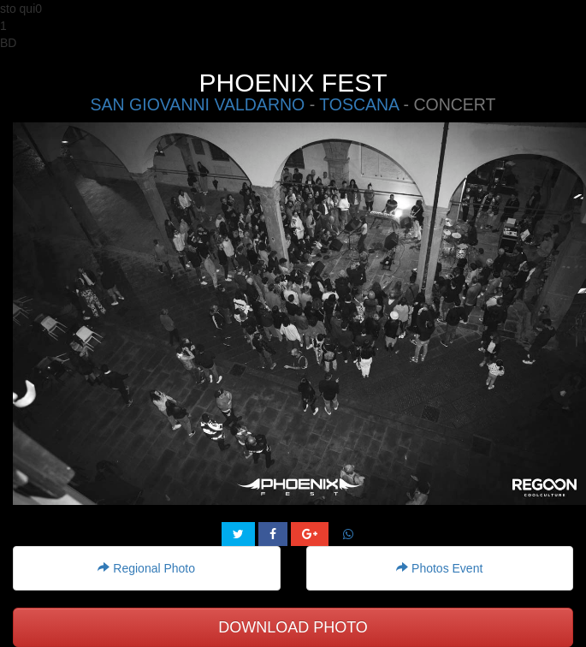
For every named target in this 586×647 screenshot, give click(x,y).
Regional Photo (146, 568)
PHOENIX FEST (292, 82)
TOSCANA (359, 104)
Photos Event (439, 568)
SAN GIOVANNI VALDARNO (198, 104)
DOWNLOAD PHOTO (293, 627)
